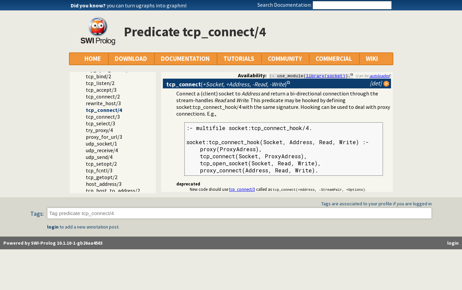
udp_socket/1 (101, 143)
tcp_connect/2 (103, 96)
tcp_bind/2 (98, 76)
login (53, 227)
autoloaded (379, 75)
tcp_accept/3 (101, 89)
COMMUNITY (285, 59)
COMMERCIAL (334, 59)
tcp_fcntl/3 (99, 170)
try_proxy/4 (99, 130)
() (226, 84)
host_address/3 (103, 183)
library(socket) (325, 76)
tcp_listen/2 (100, 83)
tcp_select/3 (100, 123)
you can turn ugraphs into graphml (147, 5)
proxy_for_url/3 (104, 136)
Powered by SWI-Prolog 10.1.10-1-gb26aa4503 (53, 243)
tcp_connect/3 (103, 116)
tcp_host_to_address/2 (113, 190)
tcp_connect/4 (104, 110)
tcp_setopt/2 (101, 163)
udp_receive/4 (102, 150)
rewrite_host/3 (103, 103)
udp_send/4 (99, 157)
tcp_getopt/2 (101, 177)
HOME (92, 59)
